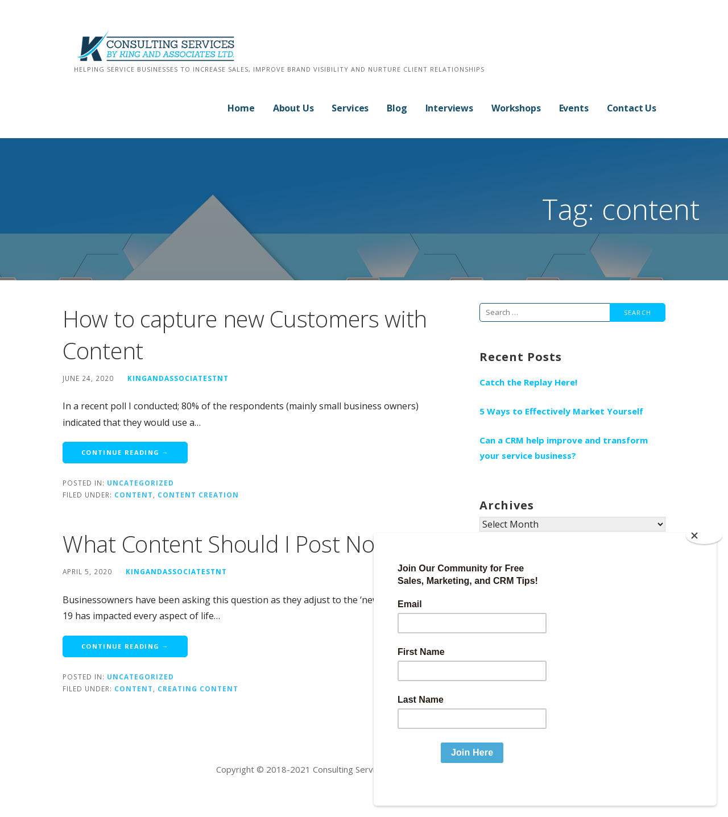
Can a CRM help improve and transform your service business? (563, 447)
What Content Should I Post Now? (231, 543)
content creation (198, 494)
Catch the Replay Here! (528, 382)
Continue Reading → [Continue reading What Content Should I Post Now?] (125, 646)
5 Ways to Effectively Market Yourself (561, 411)
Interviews (449, 108)
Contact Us (631, 108)
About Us (293, 108)
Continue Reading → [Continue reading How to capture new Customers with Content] (125, 452)
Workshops (516, 108)
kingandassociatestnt (178, 378)
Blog (397, 108)
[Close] (704, 554)
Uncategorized (140, 482)
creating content (198, 688)
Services (350, 108)
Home (241, 108)
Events (574, 108)
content (133, 494)
